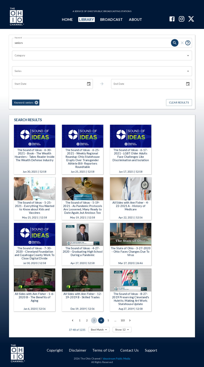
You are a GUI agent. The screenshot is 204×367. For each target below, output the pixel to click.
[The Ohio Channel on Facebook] (172, 19)
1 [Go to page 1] (80, 320)
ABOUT (135, 19)
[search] (174, 43)
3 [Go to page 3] (94, 320)
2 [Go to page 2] (87, 320)
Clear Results (179, 102)
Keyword (18, 37)
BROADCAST (111, 19)
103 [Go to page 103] (123, 320)
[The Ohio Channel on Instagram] (181, 19)
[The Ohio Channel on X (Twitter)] (191, 19)
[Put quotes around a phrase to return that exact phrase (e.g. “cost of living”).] (188, 43)
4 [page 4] (101, 320)
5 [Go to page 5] (108, 320)
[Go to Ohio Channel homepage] (16, 17)
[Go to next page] (130, 320)
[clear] (182, 43)
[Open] (188, 55)
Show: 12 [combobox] (120, 329)
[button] (25, 103)
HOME (67, 19)
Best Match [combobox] (97, 329)
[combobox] (99, 55)
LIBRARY (86, 19)
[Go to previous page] (73, 320)
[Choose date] (89, 84)
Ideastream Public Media (116, 358)
